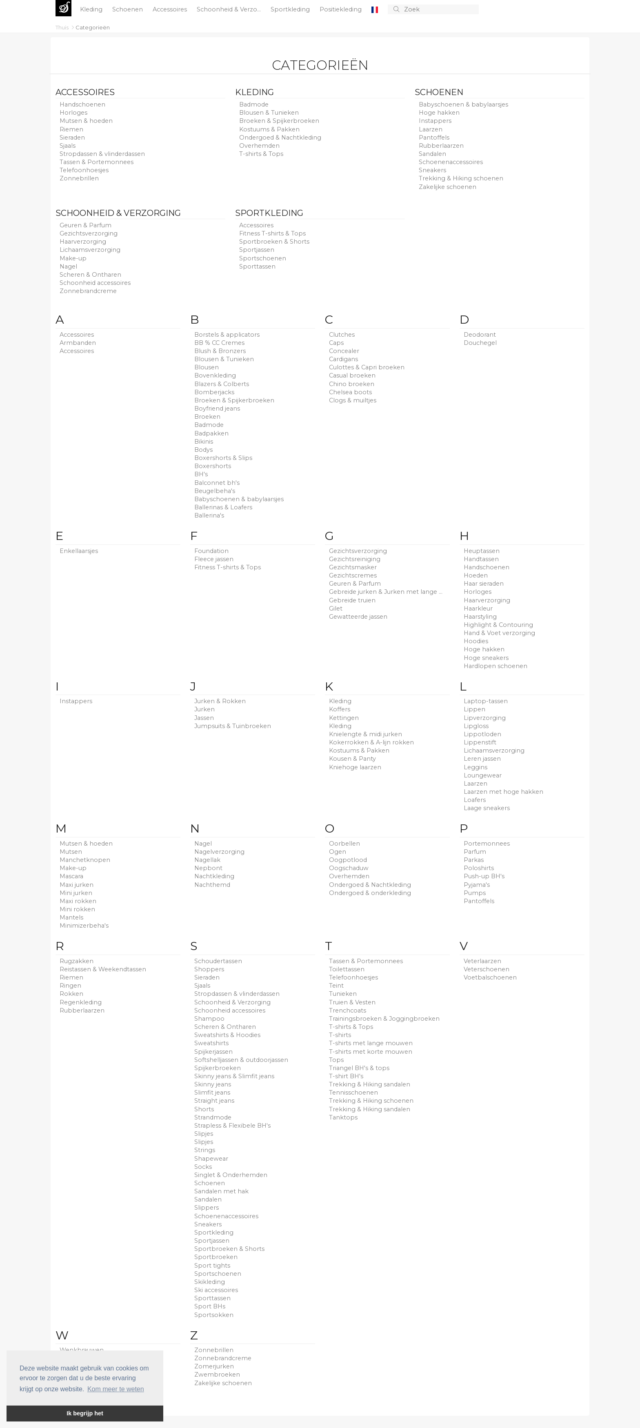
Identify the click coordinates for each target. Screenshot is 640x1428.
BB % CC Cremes (219, 342)
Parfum (475, 851)
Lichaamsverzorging (90, 249)
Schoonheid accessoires (95, 282)
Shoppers (209, 969)
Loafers (475, 800)
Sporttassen (257, 266)
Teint (336, 985)
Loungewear (483, 775)
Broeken (207, 416)
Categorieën (93, 27)
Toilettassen (346, 969)
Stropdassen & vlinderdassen (102, 154)
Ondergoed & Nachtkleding (280, 137)
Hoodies (476, 641)
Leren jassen (482, 758)
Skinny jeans (212, 1084)
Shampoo (209, 1018)
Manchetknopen (85, 860)
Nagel (68, 266)
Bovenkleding (215, 375)
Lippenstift (480, 742)
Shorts (204, 1109)
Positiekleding (341, 9)
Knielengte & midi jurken (365, 734)
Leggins (475, 767)
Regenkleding (81, 1002)
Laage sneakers (487, 808)
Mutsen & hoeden (86, 120)
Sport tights (212, 1265)
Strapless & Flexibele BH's (232, 1125)
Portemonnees (487, 843)
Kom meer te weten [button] (115, 1389)
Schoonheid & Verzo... (229, 9)
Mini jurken (76, 893)
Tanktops (343, 1117)
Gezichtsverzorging (89, 233)
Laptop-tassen (486, 701)
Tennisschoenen (353, 1092)
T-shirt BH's (346, 1076)
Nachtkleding (214, 876)
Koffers (339, 709)
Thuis (63, 27)
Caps (336, 342)
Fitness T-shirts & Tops (272, 233)
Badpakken (211, 433)
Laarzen (430, 129)
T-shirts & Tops (261, 154)
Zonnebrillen (79, 178)
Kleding (92, 9)
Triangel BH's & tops (359, 1068)
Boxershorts (212, 466)
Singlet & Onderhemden (230, 1175)
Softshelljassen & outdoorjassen (241, 1060)
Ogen (337, 851)
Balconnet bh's (217, 482)
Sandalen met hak (221, 1191)
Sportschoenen (262, 258)
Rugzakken (76, 961)
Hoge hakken (439, 112)
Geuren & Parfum (85, 225)
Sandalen (432, 154)
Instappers (435, 120)
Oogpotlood (348, 860)
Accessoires (171, 9)
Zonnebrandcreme (88, 291)
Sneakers (432, 170)
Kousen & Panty (352, 758)
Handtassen (481, 559)
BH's (201, 474)
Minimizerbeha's (84, 925)
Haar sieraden (484, 583)
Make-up (73, 258)
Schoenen (128, 9)
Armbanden (78, 342)
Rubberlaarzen (441, 145)
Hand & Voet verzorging (499, 633)
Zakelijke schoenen (447, 187)
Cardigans (343, 359)
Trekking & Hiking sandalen (369, 1084)
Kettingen (344, 718)
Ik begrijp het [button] (85, 1413)
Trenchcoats (347, 1010)
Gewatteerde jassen (358, 616)
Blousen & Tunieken (269, 112)
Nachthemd (212, 884)
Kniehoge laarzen (355, 767)
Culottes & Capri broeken (366, 367)
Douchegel (480, 342)
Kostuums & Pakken (269, 129)
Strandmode (212, 1117)
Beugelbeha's (214, 491)
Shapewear (211, 1158)
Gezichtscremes (353, 575)
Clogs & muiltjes (352, 400)
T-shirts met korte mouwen (370, 1051)
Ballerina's (209, 515)
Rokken (71, 993)
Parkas (474, 860)
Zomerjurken (214, 1366)
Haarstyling (480, 616)
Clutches (342, 334)
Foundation (211, 551)
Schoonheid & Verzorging (118, 213)
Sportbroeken (216, 1257)
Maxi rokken (78, 901)
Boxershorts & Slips (223, 458)
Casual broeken (352, 375)
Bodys (203, 449)
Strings (204, 1150)
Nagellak (207, 860)
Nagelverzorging (219, 851)
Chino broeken (351, 384)
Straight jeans (214, 1100)
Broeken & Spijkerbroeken (279, 120)
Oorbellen (344, 843)
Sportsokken (213, 1315)
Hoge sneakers (486, 658)
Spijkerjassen (213, 1051)
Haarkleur (478, 608)
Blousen (206, 367)
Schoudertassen (218, 961)
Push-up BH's (484, 876)
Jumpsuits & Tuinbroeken (232, 726)
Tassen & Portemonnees (96, 162)
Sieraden (72, 137)
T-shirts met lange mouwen (371, 1043)
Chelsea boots (350, 392)
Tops (336, 1060)
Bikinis (203, 441)
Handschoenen (82, 104)
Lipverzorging (485, 718)
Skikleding (209, 1282)
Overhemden (259, 145)
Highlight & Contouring (498, 624)
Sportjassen (256, 249)
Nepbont (208, 868)
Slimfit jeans (212, 1092)
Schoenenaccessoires (451, 162)
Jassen (204, 718)
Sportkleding (291, 9)
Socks (203, 1166)
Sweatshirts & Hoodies (227, 1035)
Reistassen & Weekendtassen (103, 969)
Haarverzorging (83, 241)
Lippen (474, 709)
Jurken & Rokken (220, 701)
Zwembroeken (217, 1374)
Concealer (344, 351)
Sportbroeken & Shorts (274, 241)
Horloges (73, 112)
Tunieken (343, 993)
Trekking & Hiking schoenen (461, 178)
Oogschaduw (349, 868)
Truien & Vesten (352, 1002)
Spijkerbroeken (217, 1068)
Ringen (70, 985)
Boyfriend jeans (217, 408)
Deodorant (480, 334)
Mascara (71, 876)
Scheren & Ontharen (90, 274)
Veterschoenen (486, 969)
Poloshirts (479, 868)
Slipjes (203, 1133)
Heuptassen (482, 551)
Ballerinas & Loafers (223, 507)
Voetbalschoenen (490, 977)
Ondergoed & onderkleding (370, 893)
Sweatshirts (211, 1043)
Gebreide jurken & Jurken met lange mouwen (387, 591)
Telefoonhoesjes (84, 170)
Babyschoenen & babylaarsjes (463, 104)
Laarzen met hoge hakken (503, 791)
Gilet (335, 608)
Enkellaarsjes (79, 551)
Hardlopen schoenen (495, 666)
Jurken (204, 709)
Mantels (71, 917)
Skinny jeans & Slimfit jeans (234, 1076)
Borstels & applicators (227, 334)
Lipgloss (476, 726)
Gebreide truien (352, 600)
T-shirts (340, 1035)
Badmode (254, 104)
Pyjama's (477, 884)
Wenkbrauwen (82, 1350)
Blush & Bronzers (220, 351)
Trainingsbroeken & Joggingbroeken (384, 1018)
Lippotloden (482, 734)
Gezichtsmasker (353, 567)
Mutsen (71, 851)
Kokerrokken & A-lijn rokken (371, 742)
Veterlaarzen (482, 961)
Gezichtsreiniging (354, 559)
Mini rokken (77, 909)
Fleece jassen (213, 559)
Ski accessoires (216, 1290)
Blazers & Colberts (221, 384)
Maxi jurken (76, 884)
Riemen (71, 129)
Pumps (475, 893)
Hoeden (476, 575)
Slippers (206, 1207)
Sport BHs (209, 1306)
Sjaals (68, 145)
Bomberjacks (214, 392)
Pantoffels (434, 137)
